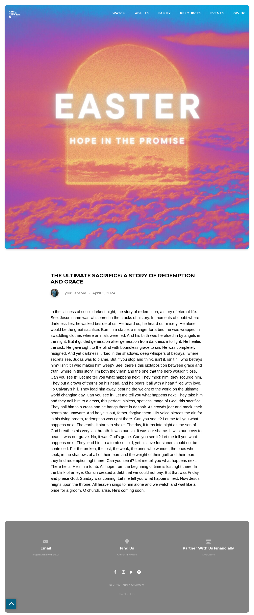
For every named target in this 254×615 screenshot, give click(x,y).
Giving (239, 13)
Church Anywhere (127, 554)
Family (164, 13)
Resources (190, 13)
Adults (142, 13)
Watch (119, 13)
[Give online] (208, 540)
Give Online (208, 554)
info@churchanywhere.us (46, 554)
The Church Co (127, 594)
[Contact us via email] (45, 540)
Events (217, 13)
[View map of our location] (127, 540)
